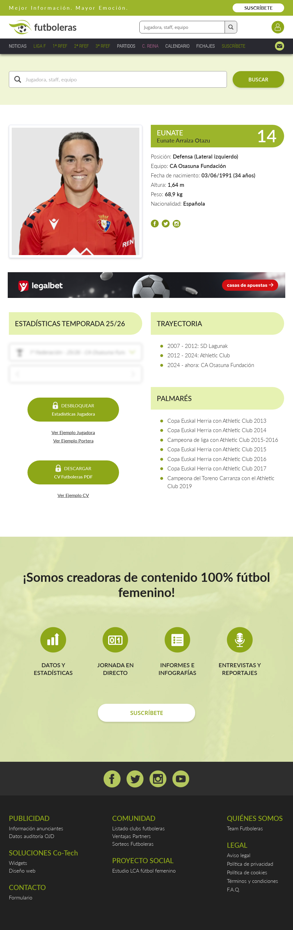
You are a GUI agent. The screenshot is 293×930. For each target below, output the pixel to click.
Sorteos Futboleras (133, 844)
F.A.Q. (233, 889)
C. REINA (150, 46)
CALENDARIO (177, 46)
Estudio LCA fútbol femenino (144, 870)
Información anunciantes (36, 828)
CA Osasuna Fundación (198, 166)
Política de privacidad (250, 864)
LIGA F (39, 46)
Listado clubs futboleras (138, 828)
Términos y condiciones (252, 881)
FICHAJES (205, 46)
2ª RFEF (81, 46)
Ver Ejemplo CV (73, 495)
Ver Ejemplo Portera (73, 440)
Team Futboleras (245, 828)
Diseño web (22, 870)
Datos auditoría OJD (31, 836)
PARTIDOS (126, 46)
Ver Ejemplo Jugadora (73, 432)
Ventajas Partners (131, 836)
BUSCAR (258, 79)
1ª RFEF (60, 46)
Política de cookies (247, 872)
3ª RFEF (103, 46)
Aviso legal (238, 855)
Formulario (20, 897)
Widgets (18, 863)
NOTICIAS (18, 46)
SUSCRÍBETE (258, 8)
